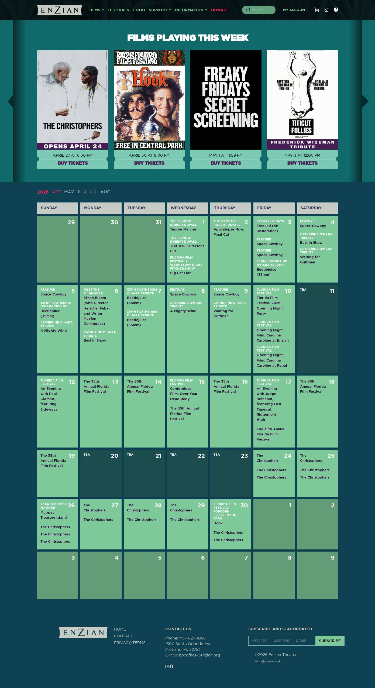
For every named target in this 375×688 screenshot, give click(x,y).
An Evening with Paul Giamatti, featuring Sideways (50, 398)
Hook (218, 523)
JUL (93, 192)
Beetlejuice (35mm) (266, 271)
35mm (261, 261)
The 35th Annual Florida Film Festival (96, 386)
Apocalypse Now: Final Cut (229, 231)
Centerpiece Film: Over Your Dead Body (183, 393)
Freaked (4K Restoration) (267, 228)
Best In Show (311, 242)
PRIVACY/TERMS (130, 643)
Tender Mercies (183, 229)
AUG (106, 192)
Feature (264, 239)
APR (56, 192)
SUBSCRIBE (330, 640)
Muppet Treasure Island (53, 514)
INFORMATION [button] (189, 10)
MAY (69, 192)
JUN (81, 192)
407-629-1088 (192, 638)
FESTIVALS (118, 10)
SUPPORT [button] (158, 10)
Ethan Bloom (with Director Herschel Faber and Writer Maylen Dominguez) (97, 311)
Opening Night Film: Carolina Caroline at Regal (272, 360)
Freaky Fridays (270, 220)
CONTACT (123, 636)
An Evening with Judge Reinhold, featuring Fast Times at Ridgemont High (269, 403)
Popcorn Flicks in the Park (225, 515)
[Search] (262, 10)
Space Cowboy (270, 244)
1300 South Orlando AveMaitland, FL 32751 (188, 647)
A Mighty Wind (53, 331)
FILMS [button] (94, 10)
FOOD (139, 10)
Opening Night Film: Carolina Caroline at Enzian (273, 335)
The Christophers (267, 457)
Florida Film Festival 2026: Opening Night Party (270, 305)
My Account (295, 10)
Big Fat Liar (180, 273)
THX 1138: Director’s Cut (187, 248)
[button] (6, 101)
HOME (120, 629)
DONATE (219, 10)
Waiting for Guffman (310, 259)
